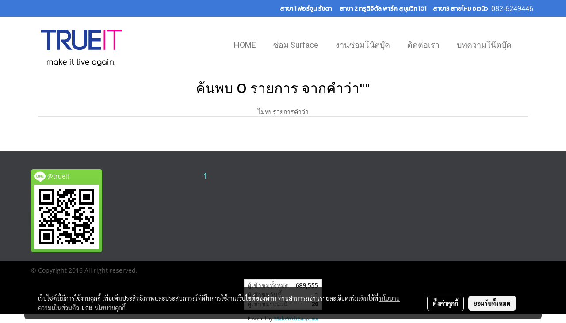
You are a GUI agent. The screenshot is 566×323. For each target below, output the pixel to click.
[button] (528, 45)
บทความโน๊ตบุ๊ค (484, 44)
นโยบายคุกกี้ (110, 308)
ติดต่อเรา (423, 44)
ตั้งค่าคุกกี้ (445, 303)
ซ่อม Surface (295, 44)
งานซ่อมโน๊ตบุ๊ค (363, 44)
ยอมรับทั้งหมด (492, 303)
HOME (245, 44)
